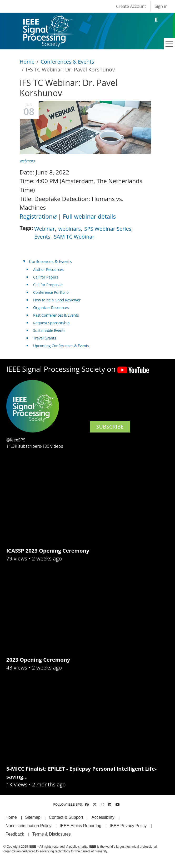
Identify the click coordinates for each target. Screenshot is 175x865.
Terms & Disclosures (51, 834)
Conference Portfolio (51, 292)
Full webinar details (89, 216)
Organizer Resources (51, 307)
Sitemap (33, 817)
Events (42, 236)
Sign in (161, 6)
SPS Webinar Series (107, 228)
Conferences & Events (67, 61)
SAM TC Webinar (74, 236)
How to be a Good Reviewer (57, 299)
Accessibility (103, 817)
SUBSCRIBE (110, 426)
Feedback (15, 834)
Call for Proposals (48, 284)
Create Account (131, 6)
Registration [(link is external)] (38, 216)
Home (27, 61)
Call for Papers (45, 277)
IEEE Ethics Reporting (80, 825)
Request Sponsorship (51, 322)
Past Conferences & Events (56, 315)
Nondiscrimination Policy (28, 825)
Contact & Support (66, 817)
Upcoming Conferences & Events (61, 345)
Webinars (27, 160)
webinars (69, 228)
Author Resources (48, 269)
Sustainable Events (49, 330)
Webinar (44, 228)
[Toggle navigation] (169, 44)
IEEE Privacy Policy (128, 825)
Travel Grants (44, 338)
